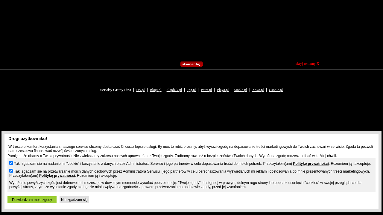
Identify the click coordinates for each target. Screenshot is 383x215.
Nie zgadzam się (74, 200)
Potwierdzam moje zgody (32, 200)
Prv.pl (140, 78)
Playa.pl (223, 78)
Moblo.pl (240, 78)
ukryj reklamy (307, 64)
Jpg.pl (191, 78)
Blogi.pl (156, 78)
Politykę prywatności (311, 164)
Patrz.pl (206, 78)
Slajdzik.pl (174, 78)
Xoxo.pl (258, 78)
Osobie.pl (276, 78)
